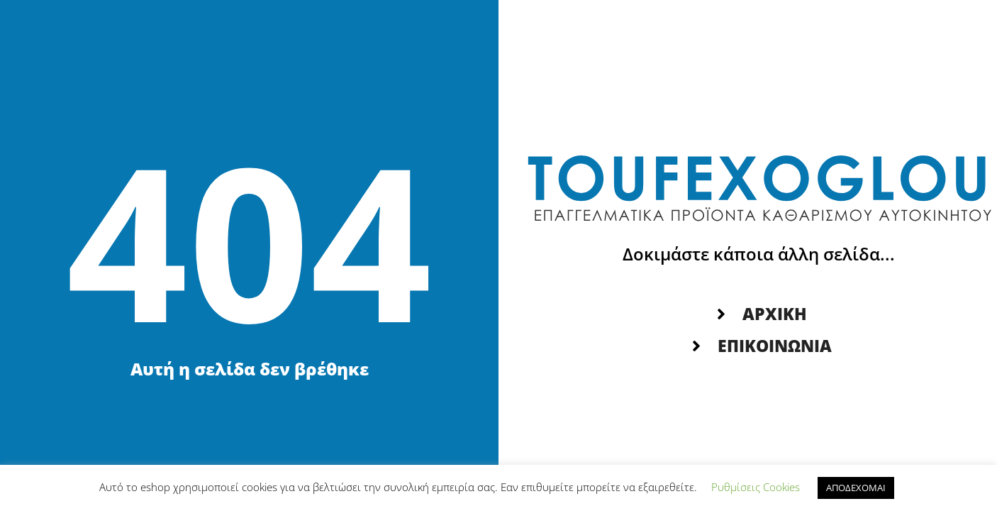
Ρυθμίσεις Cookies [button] (755, 487)
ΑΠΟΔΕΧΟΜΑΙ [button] (856, 487)
